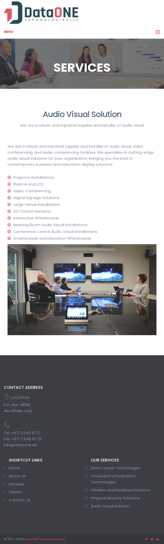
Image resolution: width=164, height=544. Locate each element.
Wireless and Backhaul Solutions (120, 490)
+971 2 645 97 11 (25, 432)
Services (16, 484)
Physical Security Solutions (115, 498)
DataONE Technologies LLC (45, 539)
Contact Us (19, 500)
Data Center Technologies (116, 468)
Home (14, 468)
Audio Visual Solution (110, 506)
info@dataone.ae (20, 444)
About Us (17, 476)
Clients (15, 492)
